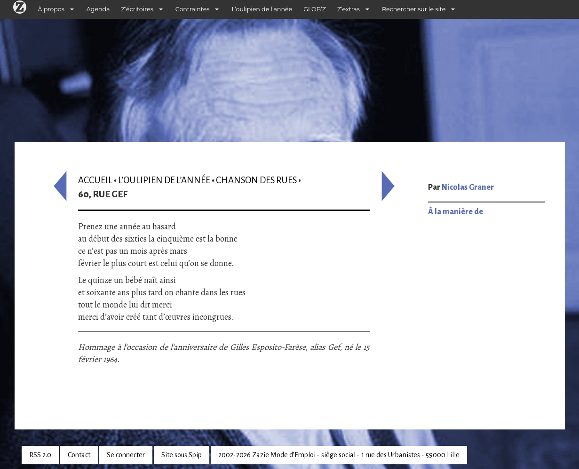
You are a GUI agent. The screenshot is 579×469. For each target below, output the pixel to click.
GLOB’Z (314, 9)
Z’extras (348, 9)
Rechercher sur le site (413, 9)
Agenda (98, 9)
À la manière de (455, 212)
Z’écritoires (137, 9)
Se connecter (126, 455)
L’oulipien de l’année (261, 9)
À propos (51, 9)
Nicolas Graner (468, 187)
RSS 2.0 (40, 455)
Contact (79, 455)
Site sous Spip (181, 455)
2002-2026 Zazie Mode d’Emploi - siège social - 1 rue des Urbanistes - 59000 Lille (339, 455)
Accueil (95, 180)
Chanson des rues (256, 180)
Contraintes (192, 9)
